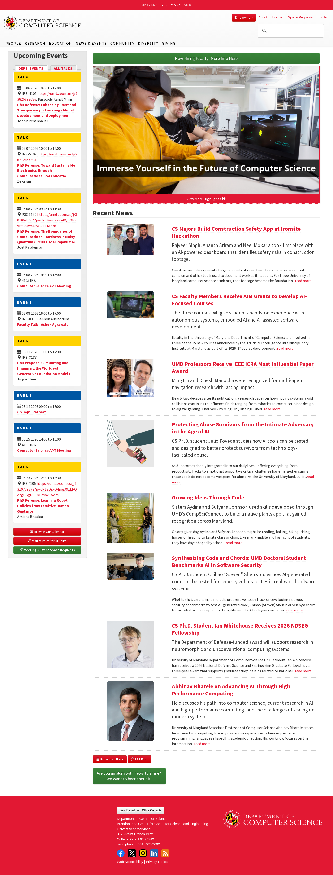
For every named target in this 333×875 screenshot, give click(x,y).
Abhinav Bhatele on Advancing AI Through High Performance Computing (231, 690)
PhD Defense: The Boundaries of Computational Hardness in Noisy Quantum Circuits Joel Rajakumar (46, 236)
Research (35, 43)
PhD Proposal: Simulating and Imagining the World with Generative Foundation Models (43, 368)
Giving (169, 43)
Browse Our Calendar (47, 532)
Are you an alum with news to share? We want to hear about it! (129, 776)
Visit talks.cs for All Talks (47, 541)
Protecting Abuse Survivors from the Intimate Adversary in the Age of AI (243, 428)
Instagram (143, 853)
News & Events (91, 43)
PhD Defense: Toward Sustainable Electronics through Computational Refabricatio (46, 170)
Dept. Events (33, 68)
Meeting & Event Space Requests (47, 550)
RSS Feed (139, 759)
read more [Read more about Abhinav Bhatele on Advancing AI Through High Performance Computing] (202, 743)
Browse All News (110, 759)
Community (122, 43)
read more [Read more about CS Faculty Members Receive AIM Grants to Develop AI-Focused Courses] (285, 348)
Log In (322, 17)
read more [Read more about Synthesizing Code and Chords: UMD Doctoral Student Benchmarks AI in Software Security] (294, 610)
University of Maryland (166, 5)
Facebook (121, 853)
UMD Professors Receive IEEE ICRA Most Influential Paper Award (243, 367)
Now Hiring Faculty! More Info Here (206, 58)
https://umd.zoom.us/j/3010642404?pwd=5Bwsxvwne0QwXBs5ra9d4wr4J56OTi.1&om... (47, 220)
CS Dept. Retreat (31, 412)
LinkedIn (154, 853)
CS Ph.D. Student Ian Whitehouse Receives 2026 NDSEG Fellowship (240, 629)
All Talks (63, 68)
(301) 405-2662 (148, 844)
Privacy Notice (157, 862)
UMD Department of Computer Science (43, 23)
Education (60, 43)
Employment (243, 17)
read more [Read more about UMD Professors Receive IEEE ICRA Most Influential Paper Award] (272, 409)
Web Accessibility (130, 862)
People (13, 43)
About (262, 17)
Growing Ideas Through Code (208, 497)
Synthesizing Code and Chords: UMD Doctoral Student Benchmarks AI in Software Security (239, 561)
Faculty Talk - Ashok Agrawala (43, 324)
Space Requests (300, 17)
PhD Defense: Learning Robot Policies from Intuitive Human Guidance (43, 505)
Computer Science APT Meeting (44, 285)
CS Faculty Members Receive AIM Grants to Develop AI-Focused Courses (239, 299)
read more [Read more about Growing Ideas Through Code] (234, 542)
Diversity (148, 43)
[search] (290, 31)
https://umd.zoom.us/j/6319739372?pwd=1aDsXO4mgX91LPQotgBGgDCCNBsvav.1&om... (47, 489)
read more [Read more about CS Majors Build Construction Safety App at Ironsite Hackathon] (303, 280)
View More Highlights (206, 198)
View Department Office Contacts (140, 810)
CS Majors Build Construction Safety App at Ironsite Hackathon (236, 232)
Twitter (132, 853)
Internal (277, 17)
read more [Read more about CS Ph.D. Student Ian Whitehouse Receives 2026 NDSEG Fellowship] (303, 670)
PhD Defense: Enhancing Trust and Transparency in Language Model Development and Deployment (46, 110)
